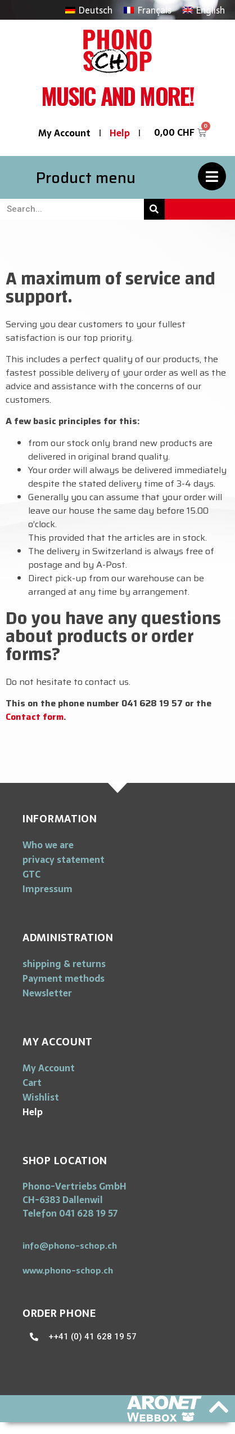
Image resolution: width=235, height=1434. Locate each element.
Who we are (48, 845)
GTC (31, 874)
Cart (32, 1082)
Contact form (35, 717)
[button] (69, 1245)
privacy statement (63, 859)
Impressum (47, 888)
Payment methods (63, 978)
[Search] (154, 209)
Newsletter (47, 993)
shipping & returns (64, 963)
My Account (64, 133)
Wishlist (40, 1097)
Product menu (85, 178)
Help (120, 133)
